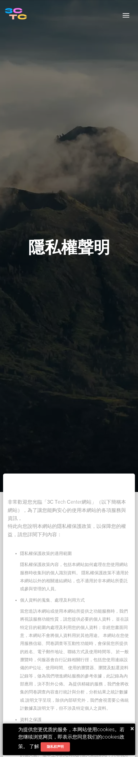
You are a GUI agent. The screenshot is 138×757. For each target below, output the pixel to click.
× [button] (132, 728)
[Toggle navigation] (126, 15)
